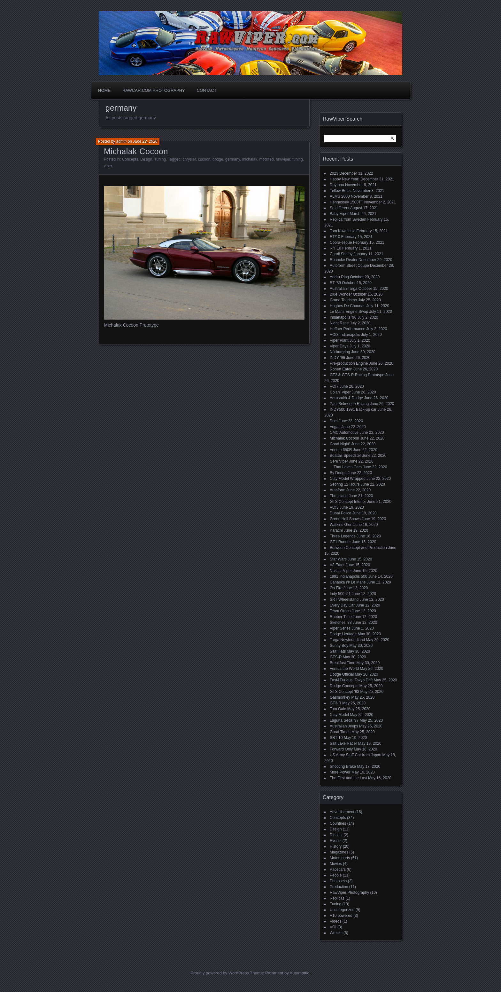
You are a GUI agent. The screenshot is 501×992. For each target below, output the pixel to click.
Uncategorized (342, 910)
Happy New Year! (344, 179)
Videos (335, 921)
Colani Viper (340, 392)
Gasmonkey (340, 697)
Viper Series (340, 628)
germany (232, 159)
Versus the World (344, 668)
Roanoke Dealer (344, 260)
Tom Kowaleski (342, 231)
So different (339, 208)
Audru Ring (339, 277)
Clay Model (339, 714)
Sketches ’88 (341, 622)
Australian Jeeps (344, 726)
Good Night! (340, 444)
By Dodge (338, 473)
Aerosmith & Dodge (346, 398)
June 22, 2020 (145, 141)
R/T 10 (335, 248)
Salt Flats (338, 651)
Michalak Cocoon (136, 151)
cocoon (204, 159)
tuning (297, 159)
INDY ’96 (337, 357)
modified (266, 159)
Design (146, 159)
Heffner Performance (347, 329)
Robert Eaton (341, 369)
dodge (217, 159)
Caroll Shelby (341, 254)
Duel (334, 421)
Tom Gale (338, 709)
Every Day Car (342, 605)
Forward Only (341, 749)
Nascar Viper (341, 570)
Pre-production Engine (349, 363)
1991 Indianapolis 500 (348, 576)
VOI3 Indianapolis (345, 334)
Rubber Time (341, 617)
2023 (334, 173)
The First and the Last (348, 778)
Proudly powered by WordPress (219, 973)
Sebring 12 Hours (344, 484)
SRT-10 (336, 737)
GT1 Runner (340, 542)
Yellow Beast (340, 190)
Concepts (130, 159)
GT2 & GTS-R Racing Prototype (357, 375)
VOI (333, 927)
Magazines (339, 852)
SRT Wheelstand (344, 599)
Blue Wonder (341, 294)
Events (336, 840)
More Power (340, 772)
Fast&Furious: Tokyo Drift (351, 680)
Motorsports (340, 858)
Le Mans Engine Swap (349, 311)
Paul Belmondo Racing (349, 403)
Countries (338, 823)
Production (339, 887)
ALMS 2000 (340, 196)
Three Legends (343, 536)
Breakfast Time (342, 663)
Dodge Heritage (343, 634)
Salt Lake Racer (343, 743)
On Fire (336, 588)
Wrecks (336, 933)
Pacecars (338, 869)
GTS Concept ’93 (344, 691)
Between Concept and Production (358, 547)
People (336, 875)
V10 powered (341, 915)
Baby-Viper (339, 213)
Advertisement (342, 812)
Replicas (337, 898)
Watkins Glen (341, 524)
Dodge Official (342, 674)
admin (121, 141)
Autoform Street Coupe (349, 265)
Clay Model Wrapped (348, 478)
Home (104, 90)
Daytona (337, 185)
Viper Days (339, 346)
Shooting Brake (343, 766)
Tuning (160, 159)
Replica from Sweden (348, 219)
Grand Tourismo (343, 300)
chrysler (189, 159)
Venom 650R (341, 450)
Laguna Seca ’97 (344, 720)
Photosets (338, 881)
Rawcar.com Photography (153, 90)
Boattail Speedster (345, 455)
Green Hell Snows (345, 519)
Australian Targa (344, 288)
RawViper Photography (349, 892)
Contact (207, 90)
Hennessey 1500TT (346, 202)
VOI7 (334, 386)
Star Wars (338, 559)
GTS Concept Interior (348, 501)
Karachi (336, 530)
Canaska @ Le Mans (348, 582)
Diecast (336, 835)
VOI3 (334, 507)
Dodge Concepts (344, 686)
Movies (336, 863)
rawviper (283, 159)
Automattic (299, 973)
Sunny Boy (339, 645)
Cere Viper (339, 461)
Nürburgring (340, 352)
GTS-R (336, 657)
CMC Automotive (344, 432)
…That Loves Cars (346, 467)
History (336, 846)
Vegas (335, 427)
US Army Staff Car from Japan (355, 755)
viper (108, 166)
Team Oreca (340, 611)
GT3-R (335, 703)
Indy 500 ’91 (340, 593)
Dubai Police (340, 513)
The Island (339, 496)
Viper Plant (339, 340)
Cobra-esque (341, 242)
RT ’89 (335, 283)
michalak (249, 159)
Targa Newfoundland (347, 640)
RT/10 (335, 236)
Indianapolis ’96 (343, 317)
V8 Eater (337, 565)
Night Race (339, 323)
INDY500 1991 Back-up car (353, 409)
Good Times (340, 732)
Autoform (337, 490)
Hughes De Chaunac (347, 306)
